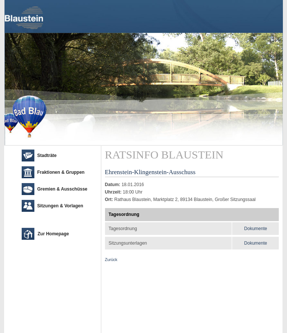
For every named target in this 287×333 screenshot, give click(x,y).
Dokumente (255, 228)
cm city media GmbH (49, 325)
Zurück (111, 259)
